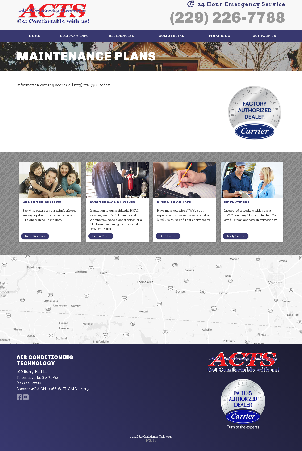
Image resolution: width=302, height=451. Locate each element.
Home (34, 36)
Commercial (171, 36)
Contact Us (264, 36)
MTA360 (151, 440)
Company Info (74, 36)
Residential (121, 36)
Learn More (100, 236)
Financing (220, 36)
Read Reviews (35, 236)
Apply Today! (236, 236)
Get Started (167, 236)
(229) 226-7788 (227, 17)
